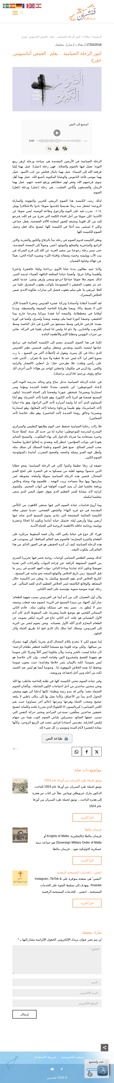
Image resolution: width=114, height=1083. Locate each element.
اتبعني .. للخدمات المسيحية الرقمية (79, 872)
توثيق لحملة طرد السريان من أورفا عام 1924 (73, 780)
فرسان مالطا (93, 829)
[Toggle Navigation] (15, 13)
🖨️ (57, 738)
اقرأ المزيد (87, 817)
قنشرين (52, 1077)
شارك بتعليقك (63, 44)
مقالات (79, 44)
